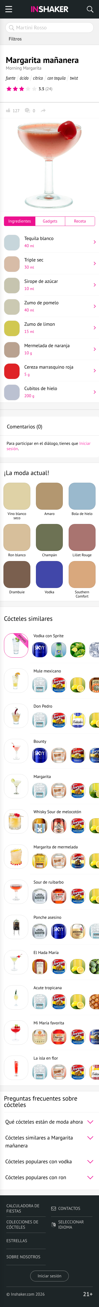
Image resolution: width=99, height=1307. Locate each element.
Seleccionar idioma (67, 1224)
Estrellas (16, 1240)
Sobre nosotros (23, 1257)
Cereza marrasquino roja (57, 370)
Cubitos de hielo (57, 392)
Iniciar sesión (49, 1276)
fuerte (10, 78)
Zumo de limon (57, 327)
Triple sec (57, 263)
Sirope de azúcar (57, 284)
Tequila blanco (57, 241)
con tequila (57, 78)
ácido (24, 78)
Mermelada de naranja (57, 349)
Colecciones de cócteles (22, 1224)
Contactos (65, 1208)
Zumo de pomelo (57, 306)
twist (74, 78)
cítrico (38, 78)
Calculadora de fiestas (22, 1208)
